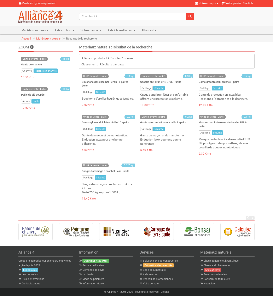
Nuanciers (210, 283)
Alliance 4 (112, 291)
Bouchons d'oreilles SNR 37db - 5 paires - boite (106, 83)
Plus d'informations (33, 278)
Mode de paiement (93, 278)
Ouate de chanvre (31, 64)
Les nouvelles (30, 274)
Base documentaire (154, 269)
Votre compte (206, 3)
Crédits (165, 291)
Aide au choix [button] (64, 30)
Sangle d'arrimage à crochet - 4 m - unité (105, 171)
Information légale (93, 283)
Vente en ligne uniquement (37, 3)
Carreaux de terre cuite (217, 278)
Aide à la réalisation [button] (121, 30)
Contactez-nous (31, 283)
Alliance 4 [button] (148, 30)
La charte (87, 274)
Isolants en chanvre (46, 70)
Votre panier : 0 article (237, 3)
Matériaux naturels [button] (35, 30)
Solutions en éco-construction (160, 260)
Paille (36, 101)
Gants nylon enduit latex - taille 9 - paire (163, 122)
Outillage (88, 92)
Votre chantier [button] (91, 30)
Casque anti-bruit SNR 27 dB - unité (160, 81)
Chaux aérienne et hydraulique (221, 260)
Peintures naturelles (215, 274)
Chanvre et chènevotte (217, 265)
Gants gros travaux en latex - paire (219, 81)
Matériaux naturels (48, 38)
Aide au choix (150, 274)
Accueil (26, 38)
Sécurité (100, 92)
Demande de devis (93, 269)
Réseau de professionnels (158, 278)
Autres (26, 101)
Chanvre (27, 70)
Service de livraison (93, 265)
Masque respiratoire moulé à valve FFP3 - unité (223, 124)
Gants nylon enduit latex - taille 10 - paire (105, 122)
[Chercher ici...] (132, 16)
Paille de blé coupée (33, 94)
